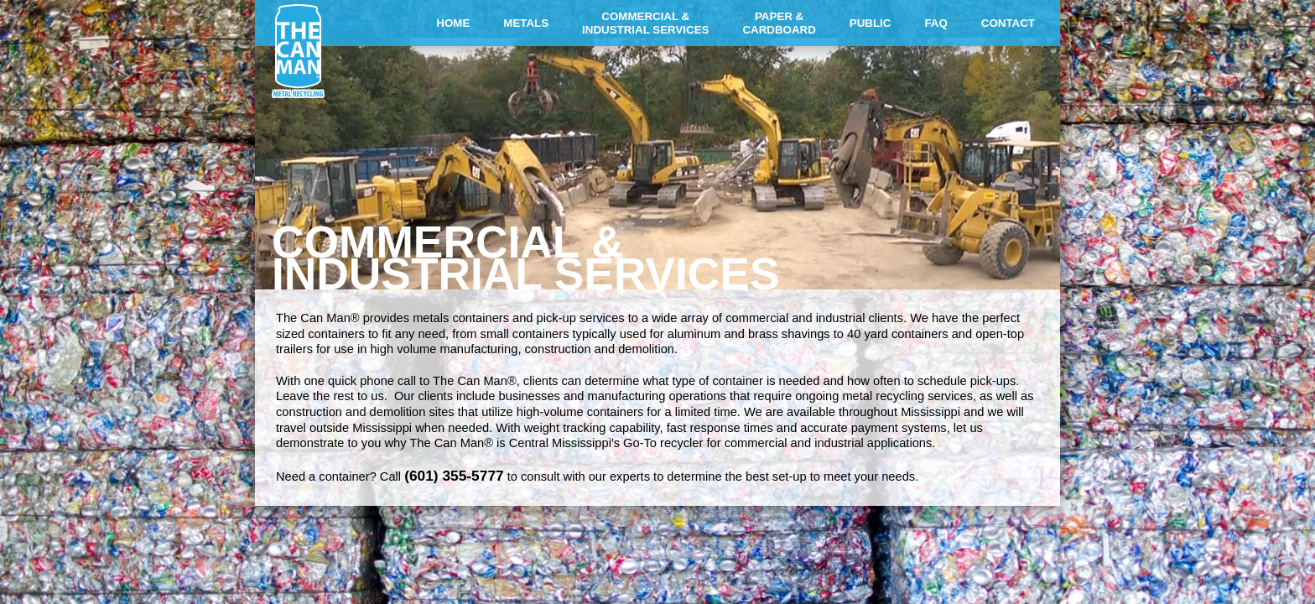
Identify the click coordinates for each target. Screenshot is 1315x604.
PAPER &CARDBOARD (778, 23)
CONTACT (1008, 23)
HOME (453, 23)
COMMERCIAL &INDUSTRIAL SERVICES (645, 23)
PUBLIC (870, 23)
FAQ (935, 23)
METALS (525, 23)
